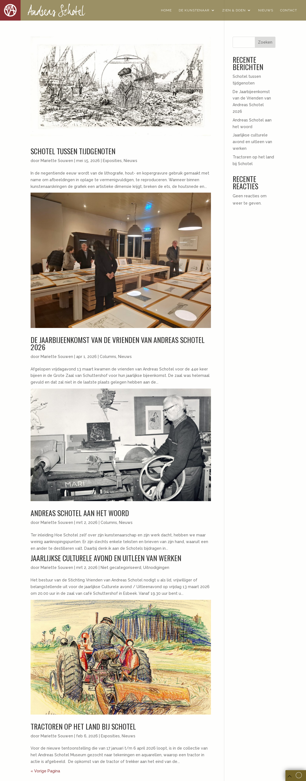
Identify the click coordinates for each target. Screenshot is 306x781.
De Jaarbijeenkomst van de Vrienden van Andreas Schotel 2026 (118, 343)
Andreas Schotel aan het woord (80, 513)
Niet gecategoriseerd (121, 567)
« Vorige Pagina (45, 771)
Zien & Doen (234, 10)
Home (166, 10)
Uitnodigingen (156, 567)
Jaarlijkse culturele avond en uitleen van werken (106, 558)
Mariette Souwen (57, 160)
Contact (288, 10)
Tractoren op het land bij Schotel (83, 726)
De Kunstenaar (194, 10)
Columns (108, 356)
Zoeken (265, 42)
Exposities (112, 160)
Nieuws (265, 10)
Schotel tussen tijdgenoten (73, 151)
